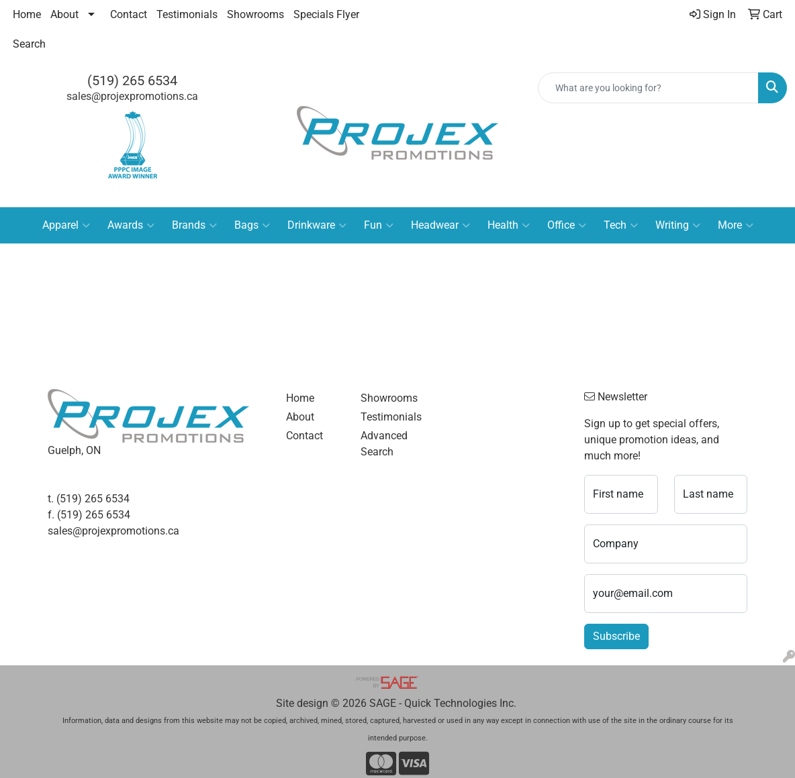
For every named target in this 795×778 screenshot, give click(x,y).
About (64, 14)
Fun (378, 225)
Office (566, 225)
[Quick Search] (648, 87)
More (735, 225)
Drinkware (316, 225)
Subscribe (616, 636)
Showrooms (255, 14)
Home (27, 14)
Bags (252, 225)
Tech (621, 225)
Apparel (66, 225)
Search (29, 44)
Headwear (440, 225)
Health (508, 225)
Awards (130, 225)
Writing (677, 225)
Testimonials (187, 14)
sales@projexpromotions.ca (132, 96)
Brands (194, 225)
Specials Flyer (326, 14)
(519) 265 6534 (132, 80)
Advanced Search (384, 443)
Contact (128, 14)
